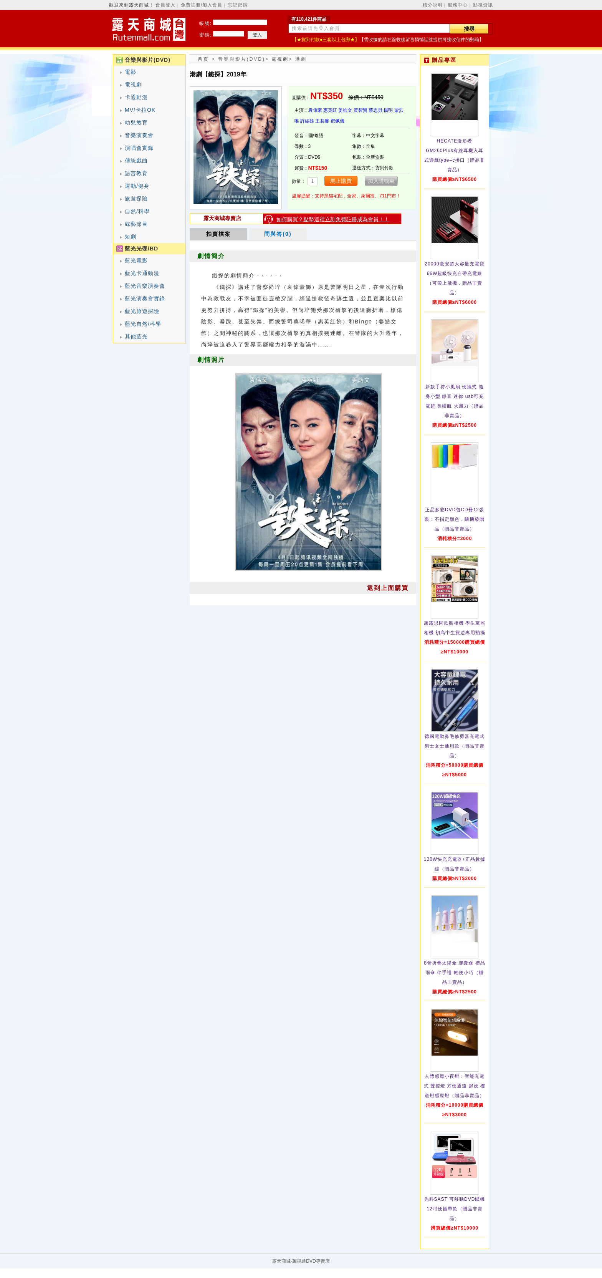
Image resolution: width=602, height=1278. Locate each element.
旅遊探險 (136, 199)
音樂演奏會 (139, 135)
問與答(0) (277, 234)
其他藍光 (136, 336)
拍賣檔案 (218, 234)
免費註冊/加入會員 (201, 5)
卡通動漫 (136, 97)
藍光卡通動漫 (142, 273)
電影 (130, 72)
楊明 (388, 110)
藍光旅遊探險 (142, 311)
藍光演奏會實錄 (145, 298)
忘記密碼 (238, 5)
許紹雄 (307, 121)
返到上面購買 (387, 588)
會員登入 (165, 5)
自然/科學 (137, 211)
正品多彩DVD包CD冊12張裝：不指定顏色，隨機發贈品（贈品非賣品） (455, 519)
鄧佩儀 (337, 121)
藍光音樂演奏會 (145, 286)
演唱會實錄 (139, 148)
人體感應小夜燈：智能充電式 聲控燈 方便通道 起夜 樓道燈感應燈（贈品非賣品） (454, 1086)
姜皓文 (345, 110)
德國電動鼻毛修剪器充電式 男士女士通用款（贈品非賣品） (455, 746)
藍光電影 (136, 260)
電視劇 (133, 84)
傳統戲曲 (136, 160)
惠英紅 (330, 110)
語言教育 (136, 173)
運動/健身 (137, 186)
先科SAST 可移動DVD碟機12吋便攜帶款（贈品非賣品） (454, 1209)
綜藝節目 (136, 224)
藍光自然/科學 (143, 324)
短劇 (130, 237)
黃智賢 (360, 110)
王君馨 (322, 121)
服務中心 (458, 5)
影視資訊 (483, 5)
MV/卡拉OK (140, 110)
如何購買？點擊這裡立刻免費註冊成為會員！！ (332, 219)
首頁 (203, 59)
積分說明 (433, 5)
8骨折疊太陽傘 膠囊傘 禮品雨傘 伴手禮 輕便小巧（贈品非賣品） (454, 972)
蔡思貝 (375, 110)
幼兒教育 (136, 122)
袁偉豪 (315, 110)
